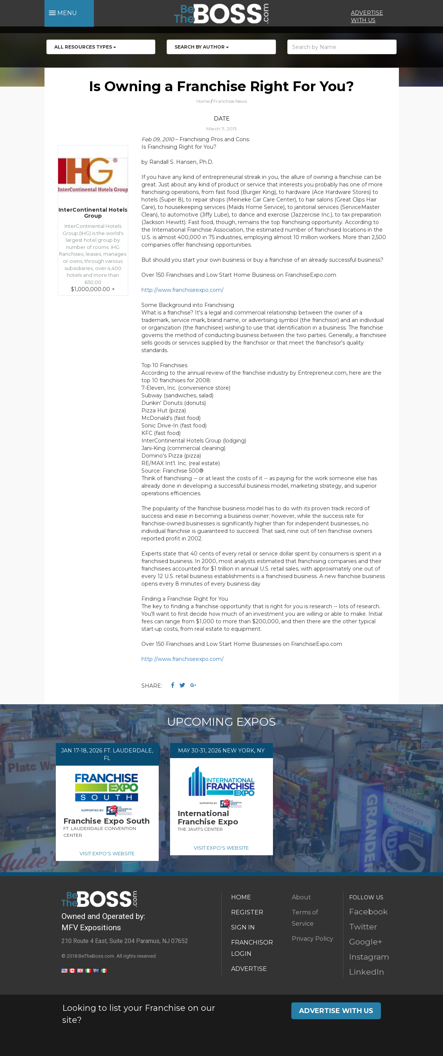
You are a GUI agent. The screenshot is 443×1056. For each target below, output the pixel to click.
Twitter (363, 926)
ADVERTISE (249, 968)
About (301, 897)
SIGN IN (243, 927)
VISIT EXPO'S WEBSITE (107, 853)
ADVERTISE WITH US (336, 1011)
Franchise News (230, 101)
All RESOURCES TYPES (85, 47)
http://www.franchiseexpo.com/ (182, 290)
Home (203, 101)
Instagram (369, 956)
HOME (241, 897)
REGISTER (247, 912)
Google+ (365, 941)
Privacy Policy (312, 938)
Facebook (368, 911)
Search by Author (202, 47)
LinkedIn (366, 972)
